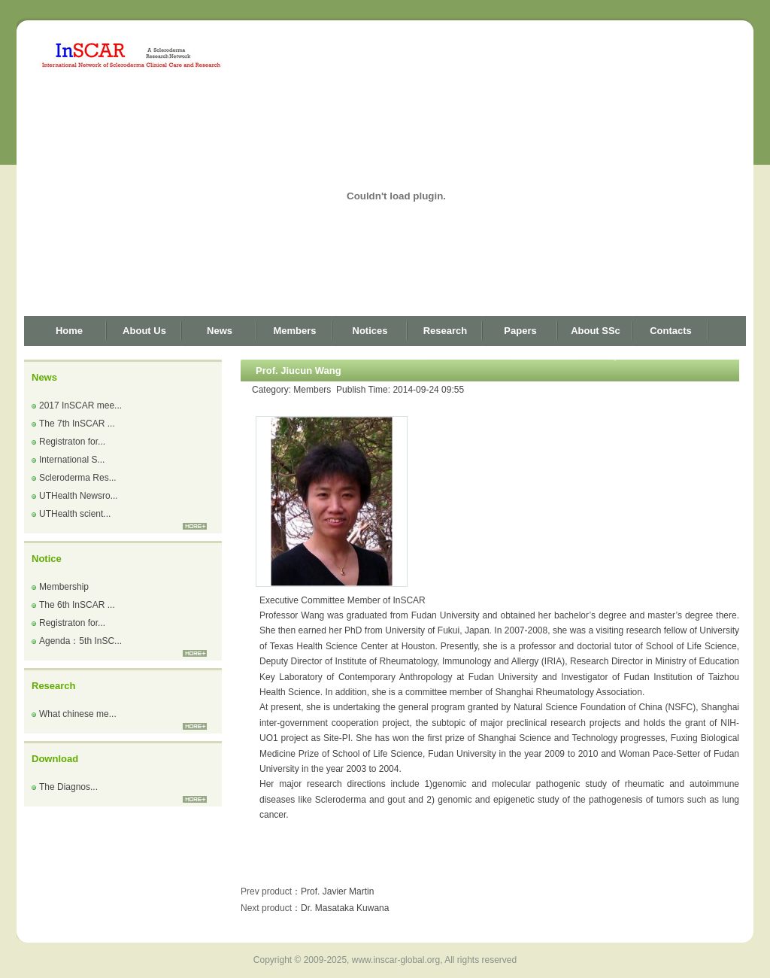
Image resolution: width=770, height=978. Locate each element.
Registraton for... (72, 441)
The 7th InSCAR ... (77, 423)
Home (69, 330)
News (219, 330)
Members (294, 330)
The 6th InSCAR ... (77, 605)
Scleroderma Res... (78, 477)
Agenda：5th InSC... (80, 641)
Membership (64, 587)
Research (445, 330)
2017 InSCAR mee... (80, 405)
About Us (144, 330)
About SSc (595, 330)
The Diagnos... (68, 787)
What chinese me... (78, 714)
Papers (520, 330)
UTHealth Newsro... (78, 496)
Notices (370, 330)
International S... (72, 459)
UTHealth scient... (75, 514)
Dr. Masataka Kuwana (345, 908)
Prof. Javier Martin (337, 891)
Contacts (671, 330)
